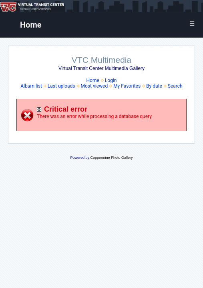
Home (31, 25)
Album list (31, 86)
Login (111, 80)
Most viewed (94, 86)
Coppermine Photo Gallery (111, 158)
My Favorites (127, 86)
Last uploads (61, 86)
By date (154, 86)
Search (175, 86)
